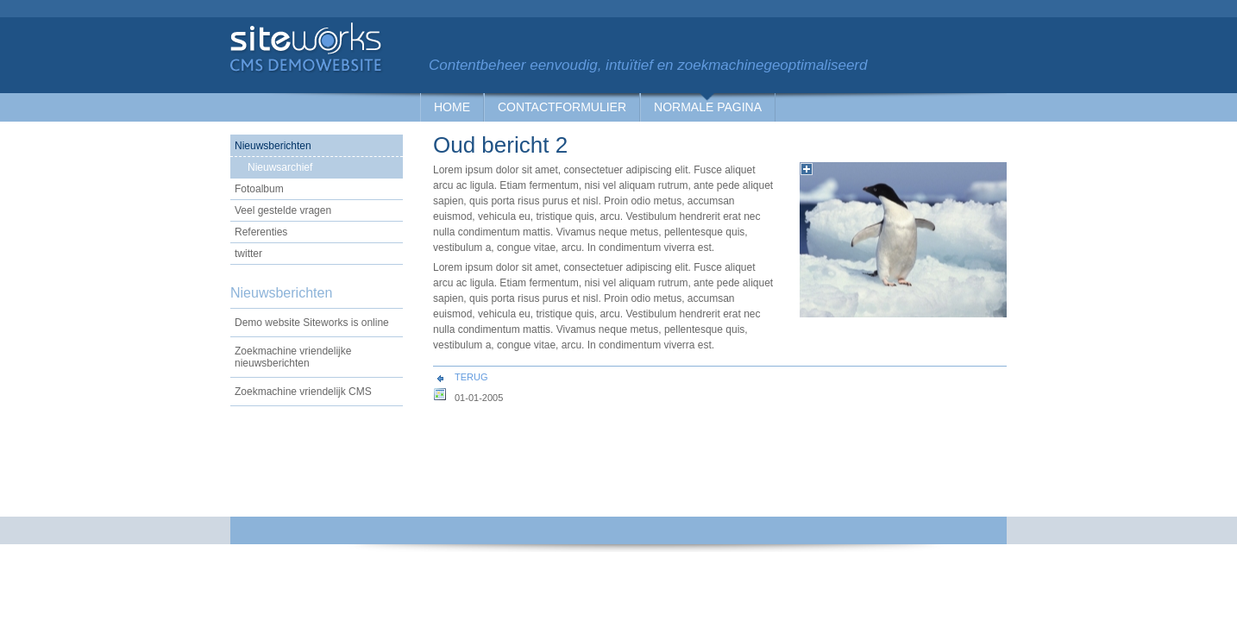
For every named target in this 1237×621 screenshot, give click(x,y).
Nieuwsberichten (273, 146)
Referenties (261, 232)
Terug (471, 377)
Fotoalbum (259, 189)
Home (452, 107)
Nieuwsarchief (280, 167)
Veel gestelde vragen (283, 210)
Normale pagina (708, 107)
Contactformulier (562, 107)
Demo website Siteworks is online (312, 323)
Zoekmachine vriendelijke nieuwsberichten (293, 357)
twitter (248, 254)
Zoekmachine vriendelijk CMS (303, 392)
